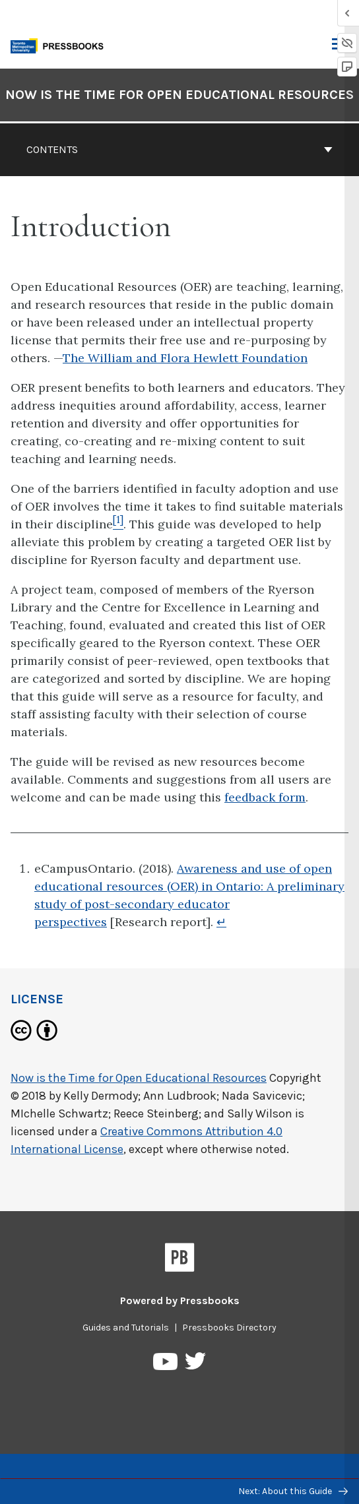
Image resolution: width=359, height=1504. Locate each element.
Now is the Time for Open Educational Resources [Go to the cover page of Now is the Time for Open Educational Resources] (179, 94)
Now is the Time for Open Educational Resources (139, 1078)
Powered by (180, 1300)
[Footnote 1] (118, 524)
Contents (179, 149)
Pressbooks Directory (229, 1327)
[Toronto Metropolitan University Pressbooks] (61, 44)
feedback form (265, 797)
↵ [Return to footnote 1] (221, 921)
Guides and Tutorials (125, 1327)
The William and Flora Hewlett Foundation (185, 357)
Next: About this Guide (293, 1491)
